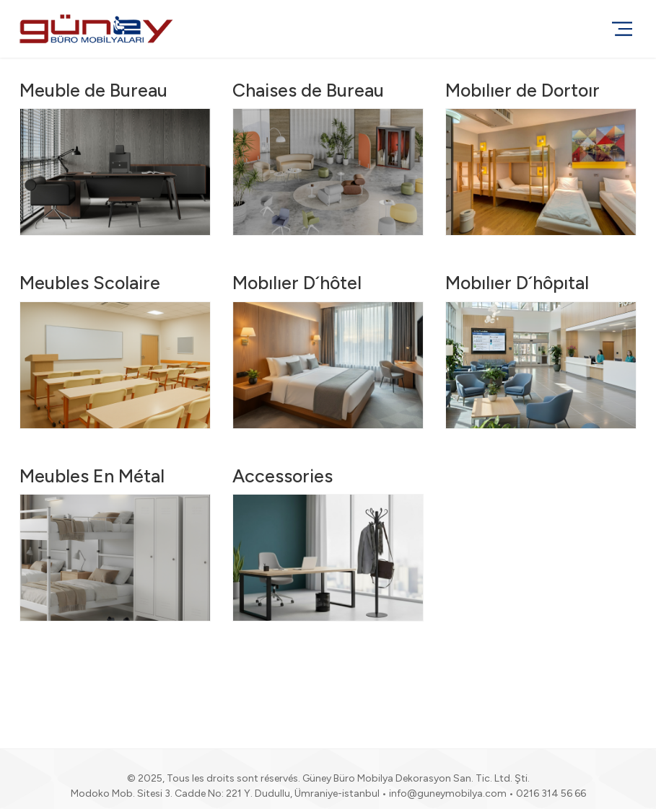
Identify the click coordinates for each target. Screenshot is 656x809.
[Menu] (622, 28)
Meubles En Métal (92, 476)
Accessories (282, 476)
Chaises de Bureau (308, 90)
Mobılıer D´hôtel (297, 282)
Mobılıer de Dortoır (522, 90)
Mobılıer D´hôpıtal (517, 282)
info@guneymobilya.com (448, 793)
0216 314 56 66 (551, 793)
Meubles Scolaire (89, 282)
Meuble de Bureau (93, 90)
